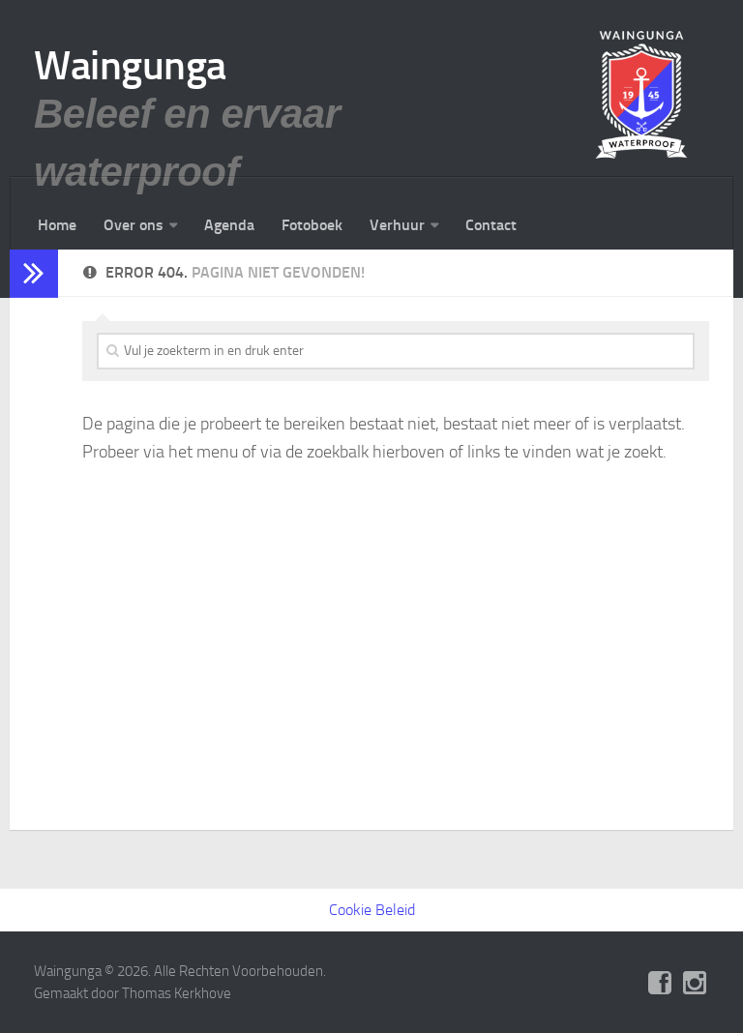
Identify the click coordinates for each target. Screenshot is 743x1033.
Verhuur (397, 225)
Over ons (133, 225)
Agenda (229, 225)
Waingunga (130, 66)
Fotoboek (312, 225)
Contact (491, 225)
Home (57, 225)
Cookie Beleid (372, 909)
